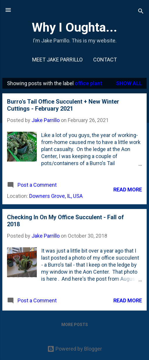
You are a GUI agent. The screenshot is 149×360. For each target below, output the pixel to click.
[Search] (140, 12)
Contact (105, 59)
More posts (74, 324)
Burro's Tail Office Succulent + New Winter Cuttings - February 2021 (63, 105)
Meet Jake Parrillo (57, 59)
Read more (127, 189)
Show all (129, 83)
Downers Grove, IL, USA (56, 196)
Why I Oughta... (74, 27)
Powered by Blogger (74, 349)
